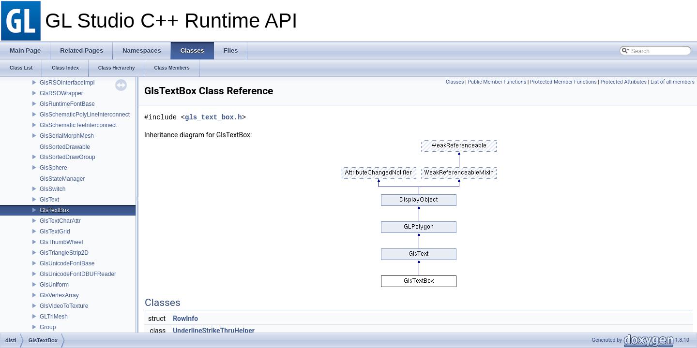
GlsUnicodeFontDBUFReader (78, 274)
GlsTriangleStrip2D (64, 252)
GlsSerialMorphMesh (67, 135)
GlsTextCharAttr (60, 221)
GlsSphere (53, 167)
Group (48, 327)
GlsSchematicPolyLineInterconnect (85, 114)
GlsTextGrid (55, 231)
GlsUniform (54, 284)
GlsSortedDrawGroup (67, 157)
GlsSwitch (52, 189)
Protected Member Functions (563, 82)
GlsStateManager (62, 178)
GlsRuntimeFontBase (67, 104)
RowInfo (185, 318)
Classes (455, 82)
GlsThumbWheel (61, 242)
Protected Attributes (624, 82)
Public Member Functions (497, 82)
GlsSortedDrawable (65, 147)
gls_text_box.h (213, 117)
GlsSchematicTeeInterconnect (78, 125)
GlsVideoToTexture (64, 306)
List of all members (673, 82)
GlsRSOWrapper (61, 93)
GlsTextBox (54, 210)
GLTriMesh (54, 316)
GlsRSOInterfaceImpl (67, 82)
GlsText (49, 199)
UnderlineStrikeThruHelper (214, 330)
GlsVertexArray (59, 295)
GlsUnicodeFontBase (67, 263)
